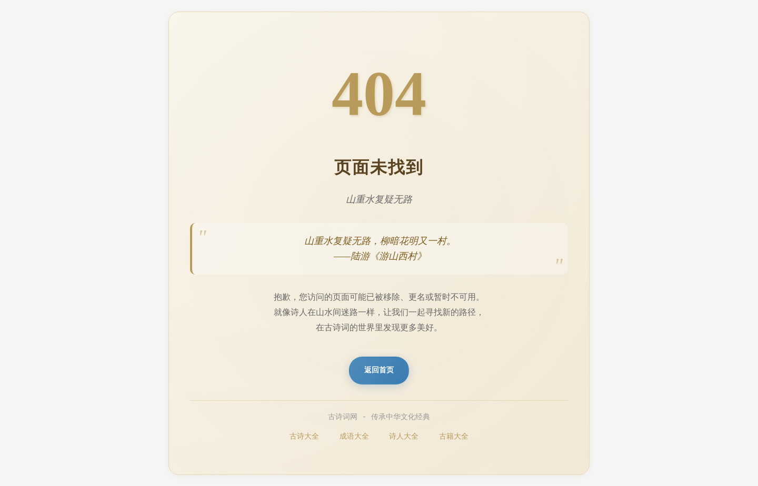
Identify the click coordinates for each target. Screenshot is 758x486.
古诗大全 (304, 437)
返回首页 (379, 370)
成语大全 (354, 437)
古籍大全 (453, 437)
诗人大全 (403, 437)
